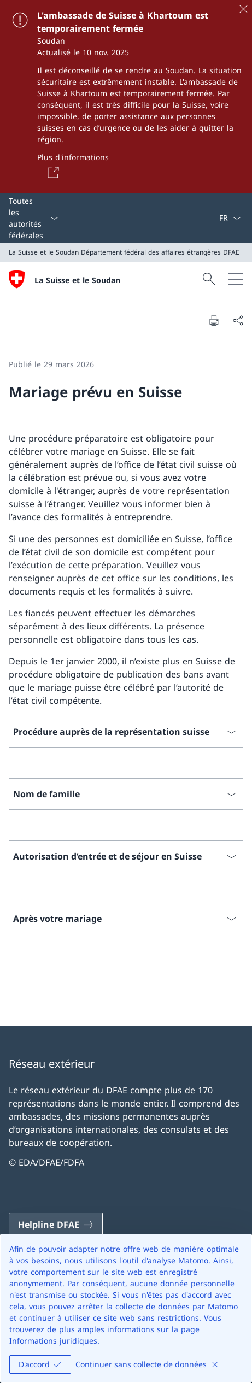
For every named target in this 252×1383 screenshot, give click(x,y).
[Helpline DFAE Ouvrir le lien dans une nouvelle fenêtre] (56, 1225)
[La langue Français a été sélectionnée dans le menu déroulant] (229, 218)
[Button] (51, 172)
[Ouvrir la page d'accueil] (64, 279)
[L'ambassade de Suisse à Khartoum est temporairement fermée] (126, 96)
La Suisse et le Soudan (77, 280)
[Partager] (238, 320)
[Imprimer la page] (214, 320)
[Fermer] (243, 8)
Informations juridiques (53, 1340)
